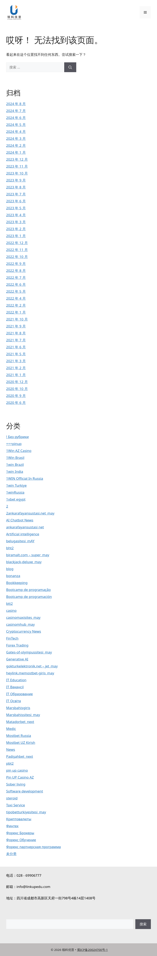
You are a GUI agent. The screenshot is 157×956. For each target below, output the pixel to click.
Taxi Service (15, 805)
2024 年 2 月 (16, 145)
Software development (24, 791)
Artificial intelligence (22, 534)
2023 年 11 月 (17, 166)
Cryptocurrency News (23, 631)
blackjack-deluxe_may (23, 561)
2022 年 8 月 (16, 270)
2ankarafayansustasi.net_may (30, 513)
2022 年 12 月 (17, 242)
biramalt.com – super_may (27, 555)
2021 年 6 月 (16, 347)
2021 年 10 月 (17, 319)
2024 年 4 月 (16, 131)
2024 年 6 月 (16, 117)
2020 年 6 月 (16, 402)
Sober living (15, 784)
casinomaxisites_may (23, 617)
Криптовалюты (18, 819)
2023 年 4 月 (16, 215)
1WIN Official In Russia (24, 478)
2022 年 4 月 (16, 298)
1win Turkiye (16, 485)
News (10, 749)
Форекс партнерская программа (33, 846)
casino (11, 610)
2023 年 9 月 (16, 180)
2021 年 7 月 (16, 340)
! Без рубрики (17, 436)
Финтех (12, 826)
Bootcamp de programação (28, 589)
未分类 (11, 853)
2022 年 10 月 (17, 256)
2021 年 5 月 (16, 354)
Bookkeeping (17, 582)
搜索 (143, 924)
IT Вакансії (15, 687)
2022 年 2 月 (16, 305)
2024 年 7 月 (16, 110)
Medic (11, 728)
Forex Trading (17, 645)
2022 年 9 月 (16, 263)
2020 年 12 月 (17, 381)
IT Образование (19, 694)
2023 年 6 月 (16, 201)
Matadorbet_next (20, 721)
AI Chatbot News (19, 520)
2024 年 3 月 (16, 138)
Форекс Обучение (21, 839)
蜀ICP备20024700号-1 (92, 950)
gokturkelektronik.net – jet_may (32, 666)
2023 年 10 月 (17, 173)
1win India (14, 471)
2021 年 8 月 (16, 333)
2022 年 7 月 (16, 277)
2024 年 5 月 (16, 124)
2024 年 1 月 (16, 152)
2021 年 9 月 (16, 326)
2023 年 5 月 (16, 208)
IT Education (16, 680)
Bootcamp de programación (29, 596)
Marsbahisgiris (18, 707)
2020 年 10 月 (17, 388)
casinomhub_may (20, 624)
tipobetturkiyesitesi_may (26, 812)
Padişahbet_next (19, 756)
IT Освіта (13, 700)
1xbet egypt (16, 499)
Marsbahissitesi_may (23, 714)
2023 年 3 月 (16, 222)
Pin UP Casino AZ (20, 777)
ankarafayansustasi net (25, 527)
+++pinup (13, 443)
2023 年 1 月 (16, 235)
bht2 (10, 548)
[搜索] (70, 67)
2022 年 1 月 (16, 312)
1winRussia (15, 492)
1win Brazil (15, 464)
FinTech (12, 638)
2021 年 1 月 (16, 374)
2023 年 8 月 (16, 187)
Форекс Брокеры (20, 832)
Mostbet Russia (18, 735)
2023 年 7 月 (16, 194)
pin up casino (17, 770)
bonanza (13, 575)
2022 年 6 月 (16, 284)
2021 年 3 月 (16, 361)
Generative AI (17, 659)
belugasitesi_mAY (20, 541)
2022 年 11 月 (17, 249)
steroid (12, 798)
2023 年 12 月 (17, 159)
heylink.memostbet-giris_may (30, 673)
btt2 (9, 603)
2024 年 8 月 (16, 103)
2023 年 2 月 (16, 228)
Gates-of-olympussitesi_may (29, 652)
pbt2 (10, 763)
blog (9, 568)
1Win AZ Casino (18, 450)
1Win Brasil (15, 457)
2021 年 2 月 (16, 367)
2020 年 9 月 (16, 395)
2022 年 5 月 (16, 291)
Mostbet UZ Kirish (20, 742)
